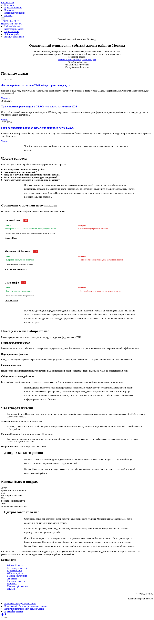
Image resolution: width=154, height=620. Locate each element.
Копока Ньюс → (12, 238)
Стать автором (89, 59)
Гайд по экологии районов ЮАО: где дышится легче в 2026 (37, 127)
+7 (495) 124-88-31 (10, 21)
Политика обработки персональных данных (25, 606)
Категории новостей (14, 29)
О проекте (9, 5)
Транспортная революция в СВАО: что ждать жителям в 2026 (39, 106)
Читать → (6, 98)
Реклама (8, 15)
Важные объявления (14, 36)
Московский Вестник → (16, 269)
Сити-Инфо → (11, 300)
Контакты (9, 10)
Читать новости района (69, 59)
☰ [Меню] (3, 18)
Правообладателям (13, 611)
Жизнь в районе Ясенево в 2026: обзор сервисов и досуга (35, 85)
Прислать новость (13, 7)
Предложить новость (11, 23)
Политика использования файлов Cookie (24, 609)
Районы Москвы (12, 26)
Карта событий (11, 31)
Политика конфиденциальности (20, 603)
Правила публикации (14, 13)
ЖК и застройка (12, 34)
